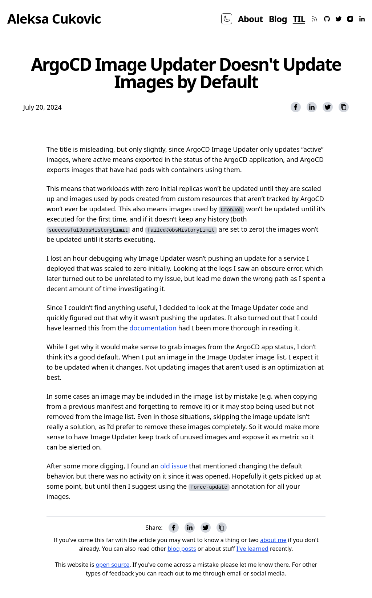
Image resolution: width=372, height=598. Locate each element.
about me (273, 540)
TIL (299, 19)
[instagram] (350, 19)
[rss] (314, 19)
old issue (173, 465)
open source (113, 565)
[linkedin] (362, 19)
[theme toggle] (226, 18)
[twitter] (338, 19)
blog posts (181, 549)
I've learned (252, 549)
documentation (153, 328)
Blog (278, 19)
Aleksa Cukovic (54, 19)
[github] (327, 19)
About (250, 19)
